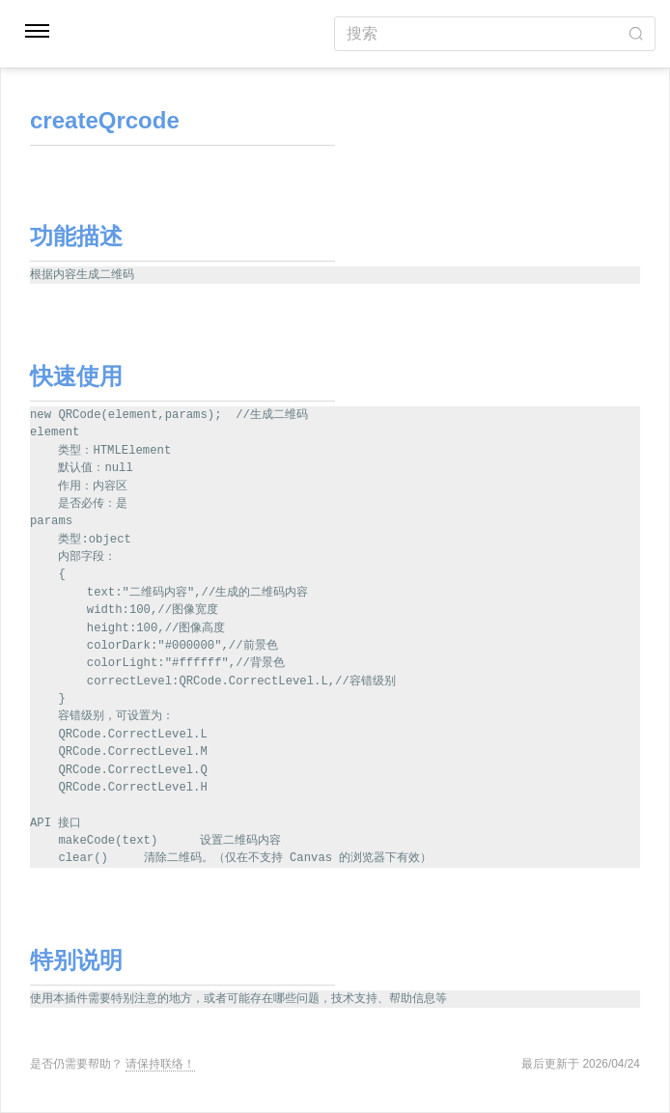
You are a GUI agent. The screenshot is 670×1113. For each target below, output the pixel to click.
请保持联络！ (160, 1064)
